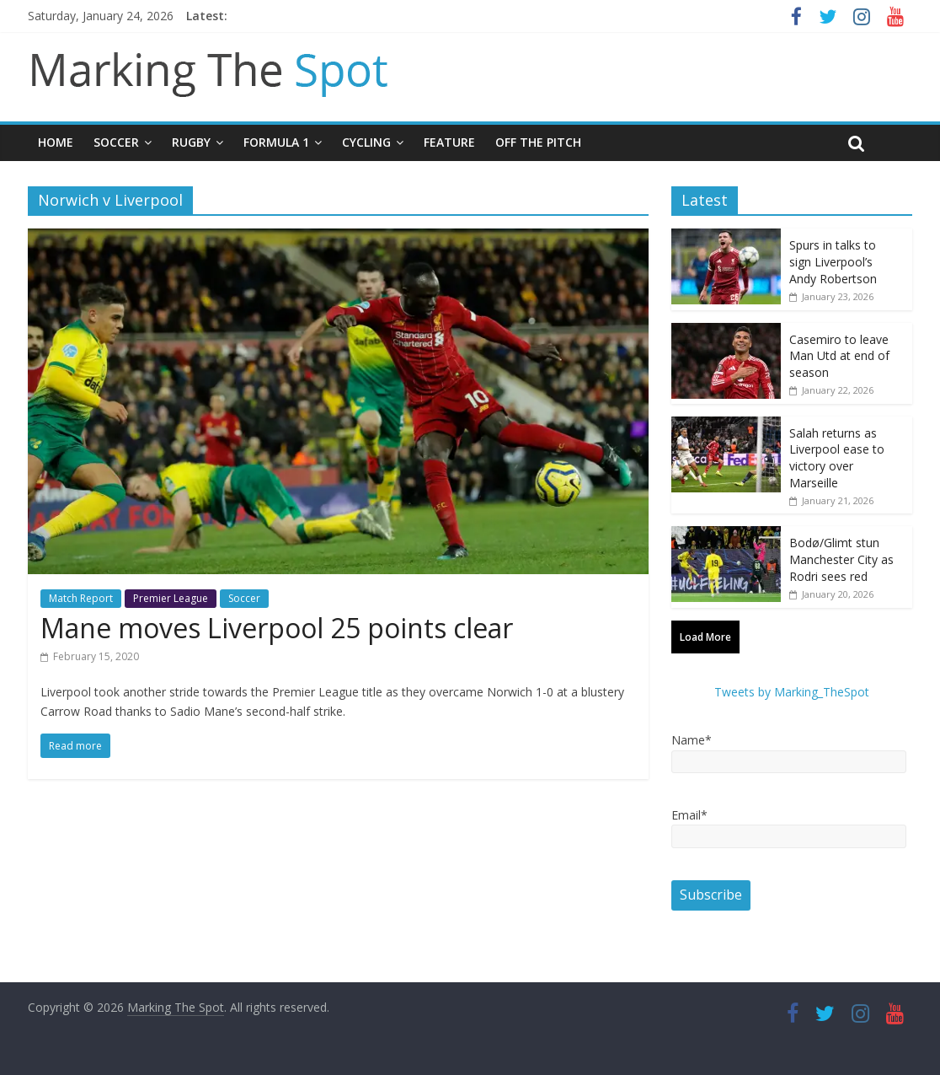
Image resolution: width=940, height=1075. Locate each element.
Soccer (116, 142)
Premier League (170, 598)
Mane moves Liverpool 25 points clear (276, 628)
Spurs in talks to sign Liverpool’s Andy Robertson (833, 261)
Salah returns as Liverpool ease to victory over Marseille (836, 458)
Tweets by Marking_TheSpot (791, 692)
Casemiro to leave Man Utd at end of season (839, 355)
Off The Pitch (538, 142)
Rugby (191, 142)
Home (55, 142)
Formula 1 (276, 142)
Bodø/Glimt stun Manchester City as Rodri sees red (841, 559)
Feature (449, 142)
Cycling (366, 142)
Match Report (81, 598)
